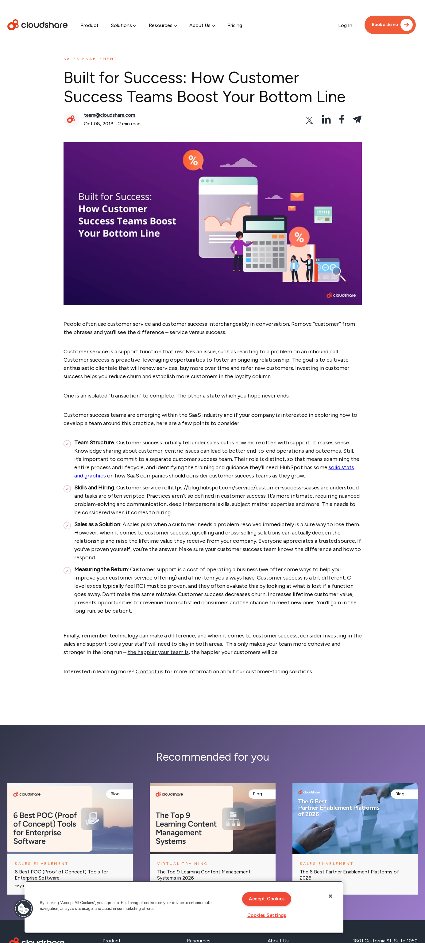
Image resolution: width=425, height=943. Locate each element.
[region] (184, 907)
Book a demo (385, 24)
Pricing (234, 25)
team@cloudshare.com (109, 115)
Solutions (121, 25)
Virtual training (182, 863)
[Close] (330, 896)
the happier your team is (158, 652)
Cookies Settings (266, 915)
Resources (160, 25)
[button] (23, 908)
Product (89, 25)
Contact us (149, 671)
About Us (200, 25)
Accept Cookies (267, 899)
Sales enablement (91, 59)
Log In (345, 25)
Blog (115, 794)
